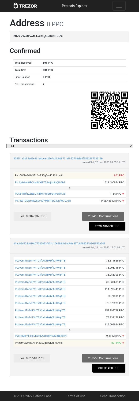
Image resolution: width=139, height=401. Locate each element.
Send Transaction (112, 396)
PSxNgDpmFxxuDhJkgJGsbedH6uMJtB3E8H (41, 335)
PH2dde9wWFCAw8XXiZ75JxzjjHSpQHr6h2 (40, 182)
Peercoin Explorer (74, 6)
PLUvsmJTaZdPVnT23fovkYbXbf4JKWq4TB (40, 260)
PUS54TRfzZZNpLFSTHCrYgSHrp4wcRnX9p (40, 193)
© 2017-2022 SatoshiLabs (33, 396)
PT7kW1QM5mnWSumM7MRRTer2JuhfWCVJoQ (43, 200)
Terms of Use (76, 396)
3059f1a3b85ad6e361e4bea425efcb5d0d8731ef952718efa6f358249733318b (58, 158)
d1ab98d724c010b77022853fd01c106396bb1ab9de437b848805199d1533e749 (59, 243)
